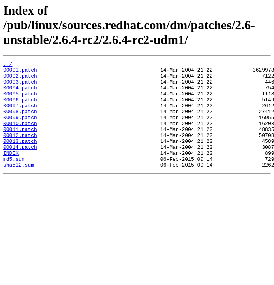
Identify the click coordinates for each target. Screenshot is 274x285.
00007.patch (20, 114)
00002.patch (20, 79)
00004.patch (20, 93)
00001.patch (20, 72)
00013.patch (20, 157)
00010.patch (20, 136)
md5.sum (14, 178)
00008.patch (20, 121)
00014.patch (20, 164)
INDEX (11, 171)
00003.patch (20, 86)
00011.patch (20, 143)
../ (7, 64)
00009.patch (20, 129)
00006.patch (20, 107)
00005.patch (20, 100)
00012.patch (20, 150)
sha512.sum (18, 186)
